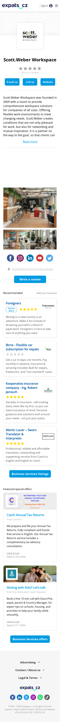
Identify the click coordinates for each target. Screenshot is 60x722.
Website (48, 82)
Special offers (11, 309)
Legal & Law (13, 553)
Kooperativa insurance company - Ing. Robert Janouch (22, 387)
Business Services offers (30, 639)
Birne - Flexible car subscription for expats (22, 347)
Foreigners (13, 303)
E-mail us (12, 82)
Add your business (46, 293)
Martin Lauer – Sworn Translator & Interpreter (21, 434)
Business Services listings (30, 474)
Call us (30, 82)
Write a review (30, 279)
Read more (30, 141)
